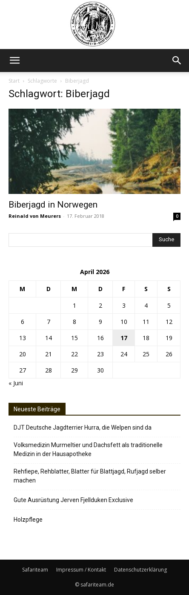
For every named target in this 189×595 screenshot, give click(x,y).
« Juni (16, 383)
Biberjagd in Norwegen (53, 204)
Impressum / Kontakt (81, 569)
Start (14, 80)
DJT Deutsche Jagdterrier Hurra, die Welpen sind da (83, 427)
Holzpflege (28, 519)
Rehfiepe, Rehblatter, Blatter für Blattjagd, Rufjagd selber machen (90, 476)
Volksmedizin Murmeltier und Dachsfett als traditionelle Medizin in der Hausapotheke (88, 449)
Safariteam (35, 569)
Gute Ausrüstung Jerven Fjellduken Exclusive (73, 500)
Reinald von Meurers (35, 216)
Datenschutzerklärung (140, 569)
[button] (14, 60)
